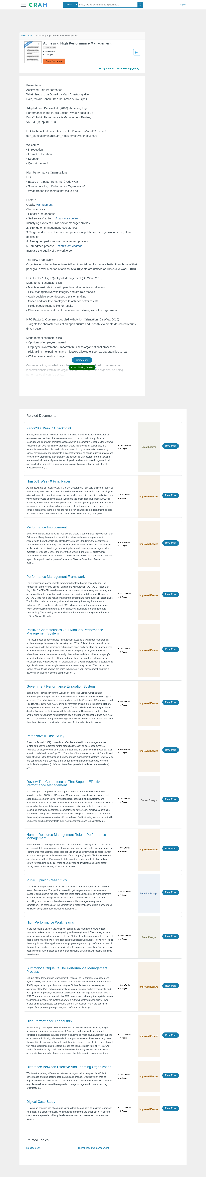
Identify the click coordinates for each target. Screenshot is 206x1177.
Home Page (26, 36)
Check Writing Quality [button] (82, 367)
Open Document (54, 61)
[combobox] (70, 5)
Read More (170, 446)
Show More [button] (82, 360)
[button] (23, 4)
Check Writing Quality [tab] (127, 68)
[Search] (140, 5)
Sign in (183, 5)
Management (44, 204)
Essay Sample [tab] (106, 68)
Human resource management (93, 1148)
